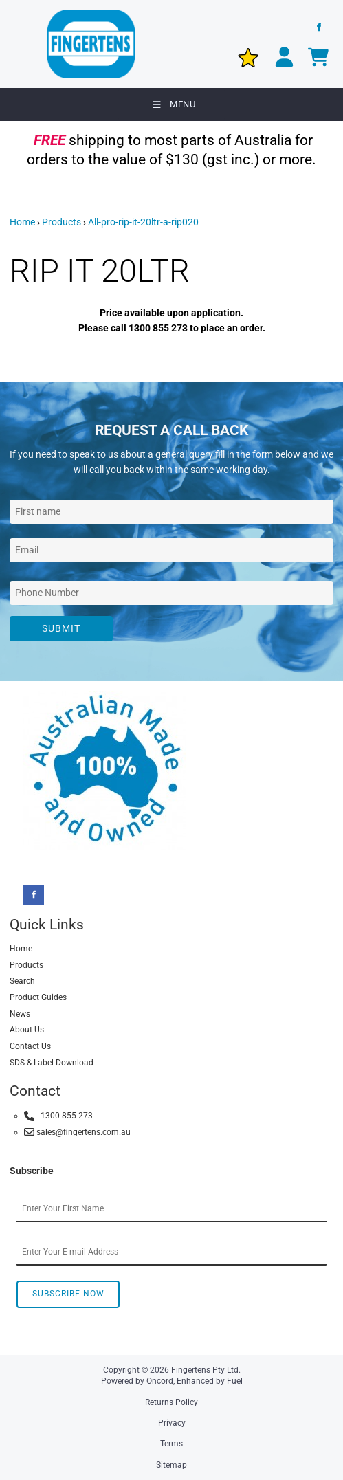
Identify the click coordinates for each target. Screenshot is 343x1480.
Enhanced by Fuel (210, 1381)
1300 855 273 (58, 1116)
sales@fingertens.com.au (77, 1132)
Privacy (172, 1423)
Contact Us (30, 1046)
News (20, 1014)
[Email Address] (171, 550)
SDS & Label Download (51, 1063)
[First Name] (171, 512)
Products (61, 222)
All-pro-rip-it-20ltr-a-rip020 (143, 222)
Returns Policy (171, 1402)
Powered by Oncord (137, 1381)
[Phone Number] (171, 593)
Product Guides (38, 997)
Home (22, 222)
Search (22, 981)
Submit (61, 628)
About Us (27, 1030)
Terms (171, 1443)
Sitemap (171, 1465)
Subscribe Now (68, 1294)
